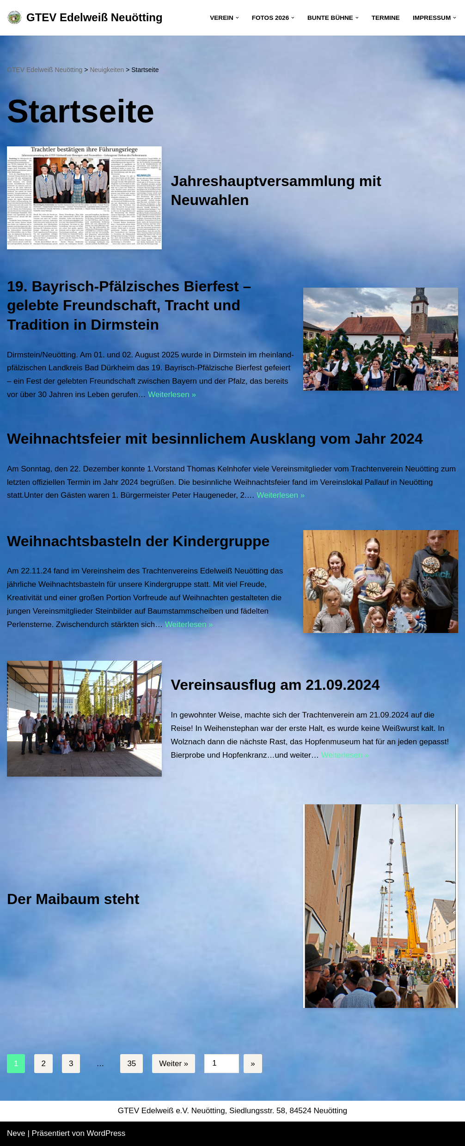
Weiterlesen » (172, 394)
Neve (16, 1133)
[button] (237, 17)
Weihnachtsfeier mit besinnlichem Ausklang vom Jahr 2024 (215, 438)
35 (131, 1063)
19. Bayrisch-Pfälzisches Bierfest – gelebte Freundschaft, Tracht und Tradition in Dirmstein (129, 305)
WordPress (106, 1133)
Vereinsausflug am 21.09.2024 (275, 684)
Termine (386, 17)
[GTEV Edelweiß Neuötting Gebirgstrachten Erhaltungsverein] (85, 17)
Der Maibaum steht (73, 899)
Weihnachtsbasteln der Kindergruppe (138, 541)
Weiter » (173, 1063)
